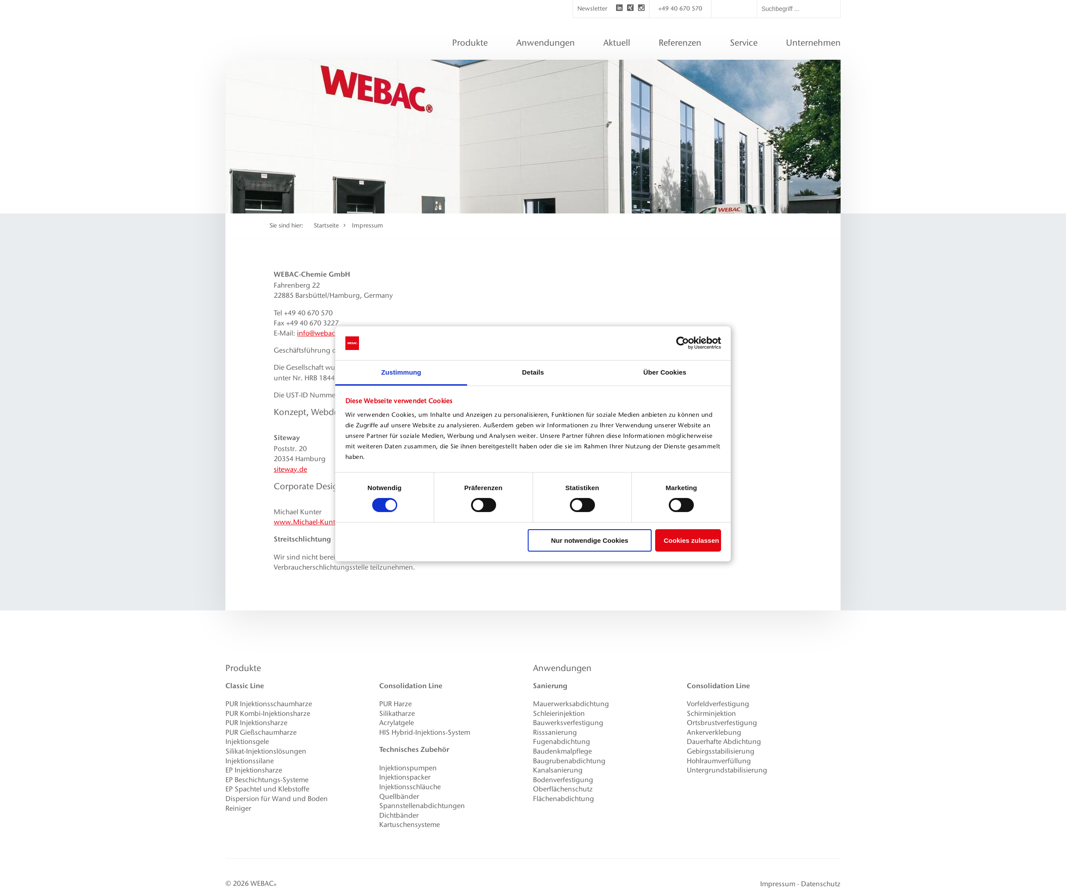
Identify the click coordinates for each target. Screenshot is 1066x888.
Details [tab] (533, 372)
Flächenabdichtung (563, 798)
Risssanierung (555, 732)
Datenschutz (821, 884)
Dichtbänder (399, 815)
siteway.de (290, 469)
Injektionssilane (249, 761)
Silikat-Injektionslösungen (265, 751)
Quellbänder (399, 796)
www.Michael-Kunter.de (313, 522)
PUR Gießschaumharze (261, 732)
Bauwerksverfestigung (568, 722)
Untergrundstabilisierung (727, 770)
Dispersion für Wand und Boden (276, 798)
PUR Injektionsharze (256, 722)
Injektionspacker (405, 777)
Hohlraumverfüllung (719, 761)
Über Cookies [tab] (664, 372)
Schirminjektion (711, 713)
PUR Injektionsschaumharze (268, 704)
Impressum (367, 225)
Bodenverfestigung (563, 780)
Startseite (326, 225)
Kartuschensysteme (409, 824)
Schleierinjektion (559, 713)
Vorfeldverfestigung (718, 704)
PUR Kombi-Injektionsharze (267, 713)
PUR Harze (395, 704)
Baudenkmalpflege (562, 751)
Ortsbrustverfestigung (722, 722)
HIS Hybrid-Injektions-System (424, 732)
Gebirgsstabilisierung (720, 751)
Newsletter (592, 8)
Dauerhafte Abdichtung (724, 741)
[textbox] (798, 9)
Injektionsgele (247, 741)
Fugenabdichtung (561, 741)
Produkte (243, 668)
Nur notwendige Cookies (589, 540)
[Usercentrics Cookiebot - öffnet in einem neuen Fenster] (682, 343)
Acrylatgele (396, 722)
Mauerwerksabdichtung (571, 704)
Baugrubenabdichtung (569, 761)
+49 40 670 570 (680, 8)
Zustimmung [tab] (401, 372)
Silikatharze (397, 713)
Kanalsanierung (558, 770)
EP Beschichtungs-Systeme (266, 780)
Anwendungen (562, 668)
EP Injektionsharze (253, 770)
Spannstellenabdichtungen (422, 805)
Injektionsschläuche (410, 787)
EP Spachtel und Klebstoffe (267, 789)
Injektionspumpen (408, 768)
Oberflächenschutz (563, 789)
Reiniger (238, 808)
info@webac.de (321, 333)
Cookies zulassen (691, 540)
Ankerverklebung (714, 732)
